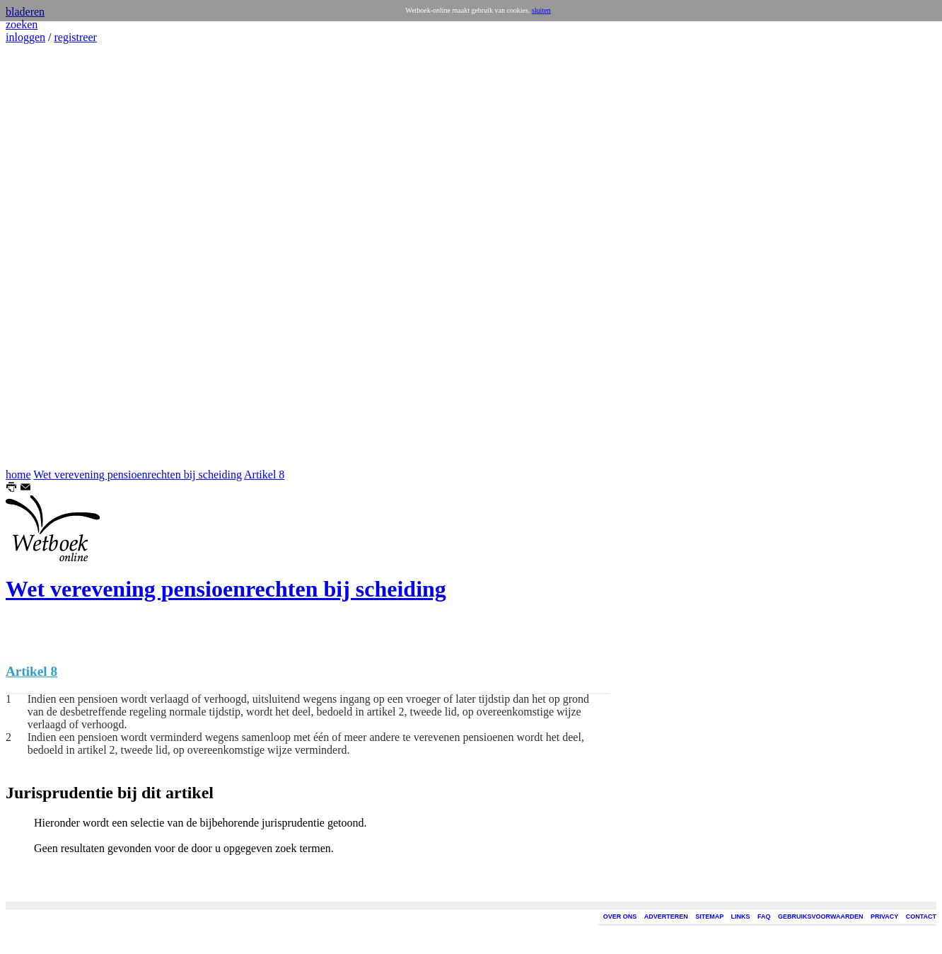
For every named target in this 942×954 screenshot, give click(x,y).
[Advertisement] (48, 256)
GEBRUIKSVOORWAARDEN (820, 916)
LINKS (740, 916)
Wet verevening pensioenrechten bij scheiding (137, 475)
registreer (75, 37)
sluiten (541, 10)
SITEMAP (709, 916)
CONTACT (921, 916)
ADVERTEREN (666, 916)
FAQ (764, 916)
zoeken (21, 24)
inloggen (25, 37)
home (18, 475)
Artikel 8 (264, 475)
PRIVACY (884, 916)
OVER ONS (620, 916)
